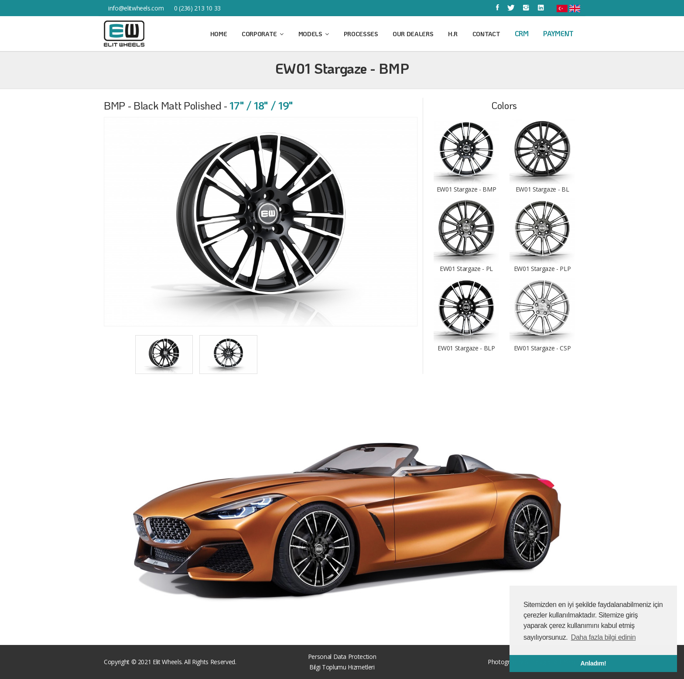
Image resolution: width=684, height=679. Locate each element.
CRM (522, 33)
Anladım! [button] (593, 663)
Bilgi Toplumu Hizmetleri (342, 667)
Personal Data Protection (342, 656)
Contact (486, 34)
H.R (453, 34)
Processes (361, 34)
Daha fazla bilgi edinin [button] (603, 637)
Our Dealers (413, 34)
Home (218, 34)
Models (313, 34)
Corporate (263, 34)
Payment (558, 33)
